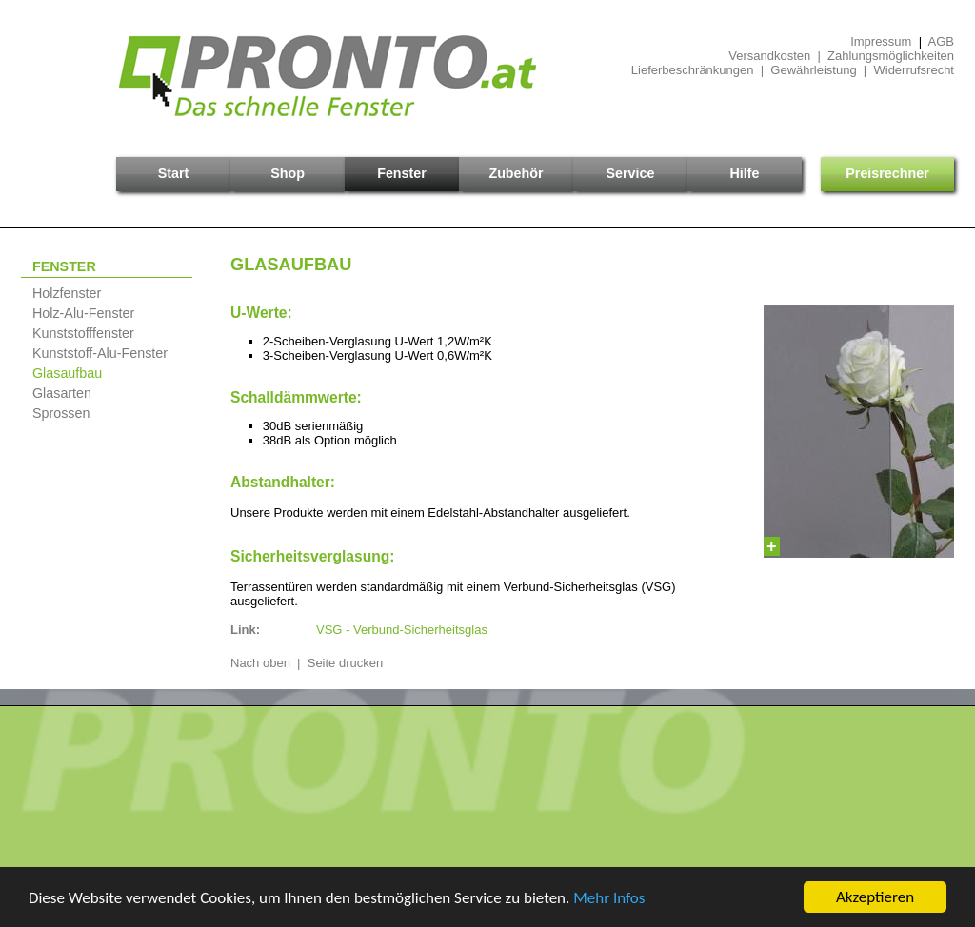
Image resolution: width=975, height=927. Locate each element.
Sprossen (61, 413)
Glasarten (61, 393)
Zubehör (515, 173)
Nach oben (260, 663)
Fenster (402, 173)
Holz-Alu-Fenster (83, 313)
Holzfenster (66, 293)
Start (173, 173)
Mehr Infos (609, 898)
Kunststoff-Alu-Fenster (100, 353)
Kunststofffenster (83, 333)
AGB (941, 41)
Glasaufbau (67, 373)
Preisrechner (887, 173)
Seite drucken (346, 663)
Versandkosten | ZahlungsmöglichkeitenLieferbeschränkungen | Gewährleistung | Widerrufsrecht (792, 63)
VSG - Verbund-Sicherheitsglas (402, 629)
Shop (287, 173)
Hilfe (745, 173)
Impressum (880, 41)
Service (631, 173)
